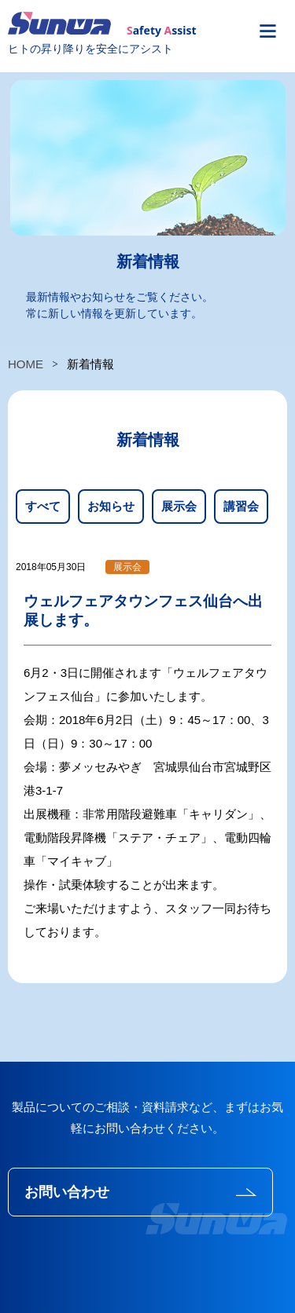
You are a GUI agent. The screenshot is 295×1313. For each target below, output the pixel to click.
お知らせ (111, 506)
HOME (25, 364)
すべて (43, 506)
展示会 (179, 506)
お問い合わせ (66, 1192)
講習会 (241, 506)
